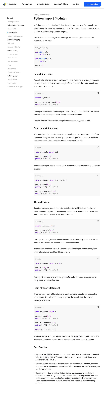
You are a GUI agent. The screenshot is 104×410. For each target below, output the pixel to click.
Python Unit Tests (12, 54)
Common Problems (61, 4)
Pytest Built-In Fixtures (14, 72)
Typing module (12, 83)
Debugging (11, 43)
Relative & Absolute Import (15, 36)
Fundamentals (27, 4)
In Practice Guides (43, 4)
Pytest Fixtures (12, 68)
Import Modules (12, 32)
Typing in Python (12, 79)
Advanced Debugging (14, 47)
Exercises (75, 4)
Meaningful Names (13, 22)
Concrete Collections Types (15, 87)
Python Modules (12, 29)
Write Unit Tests (12, 58)
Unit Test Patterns (13, 61)
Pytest (9, 65)
